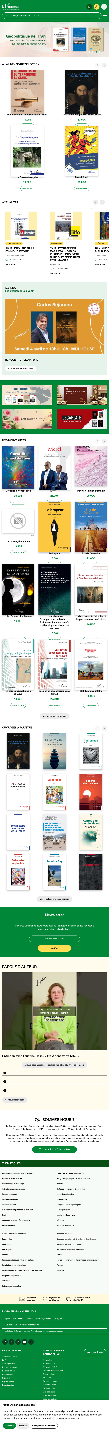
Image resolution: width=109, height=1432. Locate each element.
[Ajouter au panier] (81, 189)
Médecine (60, 1226)
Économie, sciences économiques (16, 1226)
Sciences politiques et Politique (69, 1250)
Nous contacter (95, 1358)
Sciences (6, 1286)
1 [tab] (89, 52)
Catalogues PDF (9, 1369)
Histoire (60, 1189)
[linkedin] (18, 1347)
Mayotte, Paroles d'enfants (91, 492)
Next (102, 203)
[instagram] (5, 1347)
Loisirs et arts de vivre (66, 1220)
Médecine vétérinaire (65, 1231)
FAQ (4, 1365)
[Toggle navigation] (105, 16)
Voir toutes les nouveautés (54, 721)
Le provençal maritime (18, 555)
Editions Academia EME (53, 1376)
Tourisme (60, 1276)
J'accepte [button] (9, 1426)
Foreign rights (8, 1390)
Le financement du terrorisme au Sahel (27, 114)
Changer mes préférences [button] (43, 1426)
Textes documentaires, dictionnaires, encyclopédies (78, 1265)
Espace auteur (8, 1386)
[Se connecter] (96, 7)
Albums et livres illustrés (12, 1184)
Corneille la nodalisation (18, 492)
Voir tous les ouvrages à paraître (54, 904)
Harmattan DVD (50, 1369)
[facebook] (31, 1347)
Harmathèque (48, 1365)
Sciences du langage (65, 1239)
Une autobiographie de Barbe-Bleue (82, 114)
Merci (53, 492)
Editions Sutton (49, 1390)
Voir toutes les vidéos (14, 1105)
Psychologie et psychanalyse (14, 1270)
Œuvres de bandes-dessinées (14, 1239)
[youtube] (24, 1347)
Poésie (5, 1260)
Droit (4, 1220)
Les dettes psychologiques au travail (54, 696)
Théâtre (60, 1270)
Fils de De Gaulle (91, 555)
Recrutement (7, 1379)
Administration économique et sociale (17, 1179)
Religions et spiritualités (12, 1281)
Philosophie (6, 1255)
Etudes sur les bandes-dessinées (70, 1179)
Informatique (62, 1205)
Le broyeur (54, 555)
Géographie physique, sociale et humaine (73, 1184)
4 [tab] (99, 52)
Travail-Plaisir (82, 177)
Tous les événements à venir (20, 370)
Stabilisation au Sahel (90, 694)
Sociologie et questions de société (70, 1255)
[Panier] (104, 7)
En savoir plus (14, 262)
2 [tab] (93, 52)
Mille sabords (49, 1393)
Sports (59, 1260)
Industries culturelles (65, 1199)
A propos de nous (9, 1362)
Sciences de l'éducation (11, 1291)
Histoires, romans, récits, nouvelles (71, 1194)
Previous (95, 203)
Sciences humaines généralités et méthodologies (76, 1244)
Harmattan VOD (50, 1372)
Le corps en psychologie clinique (18, 696)
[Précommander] (27, 126)
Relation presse (8, 1376)
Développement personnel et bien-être (17, 1215)
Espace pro (6, 1383)
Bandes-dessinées (9, 1199)
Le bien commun (50, 1386)
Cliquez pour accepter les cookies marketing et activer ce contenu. (54, 1016)
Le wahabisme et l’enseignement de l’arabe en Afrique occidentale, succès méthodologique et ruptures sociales (54, 625)
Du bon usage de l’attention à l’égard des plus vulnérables (91, 621)
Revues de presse (9, 1372)
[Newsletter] (89, 7)
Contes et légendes (10, 1205)
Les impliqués (49, 1397)
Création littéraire (9, 1210)
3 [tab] (96, 52)
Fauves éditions (49, 1379)
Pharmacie (6, 1250)
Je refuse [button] (23, 1426)
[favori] (42, 109)
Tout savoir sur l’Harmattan (54, 1155)
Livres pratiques (63, 1215)
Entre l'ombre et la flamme (18, 619)
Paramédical (7, 1244)
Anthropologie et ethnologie (13, 1189)
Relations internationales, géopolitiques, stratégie (22, 1276)
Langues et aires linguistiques (69, 1210)
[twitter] (11, 1347)
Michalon (47, 1383)
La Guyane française (27, 177)
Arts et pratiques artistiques (13, 1194)
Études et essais (9, 1231)
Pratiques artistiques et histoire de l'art (17, 1265)
